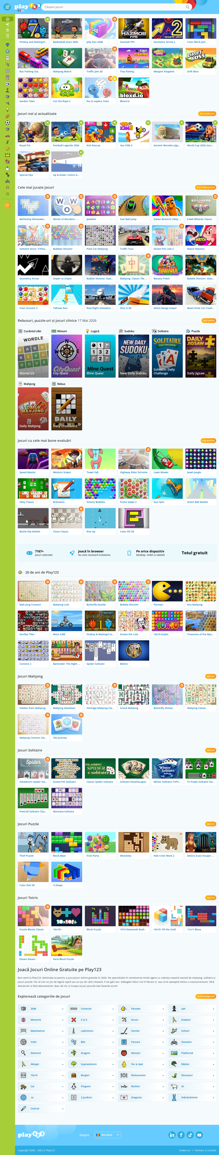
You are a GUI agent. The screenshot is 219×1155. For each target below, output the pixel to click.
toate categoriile (206, 996)
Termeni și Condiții (205, 1150)
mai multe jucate (206, 187)
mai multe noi (207, 113)
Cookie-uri (184, 1150)
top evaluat (208, 440)
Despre (84, 1135)
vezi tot (211, 676)
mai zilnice (209, 320)
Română (104, 1135)
